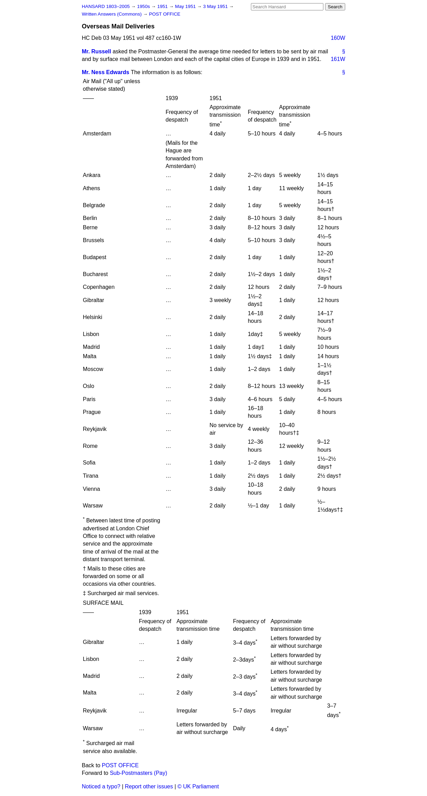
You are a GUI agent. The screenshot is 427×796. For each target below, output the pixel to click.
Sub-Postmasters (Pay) (138, 773)
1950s (144, 6)
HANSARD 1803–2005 (106, 6)
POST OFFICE (164, 14)
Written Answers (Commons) (112, 14)
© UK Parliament (198, 786)
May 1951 (186, 6)
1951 (163, 6)
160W (338, 38)
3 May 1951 (216, 6)
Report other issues (149, 786)
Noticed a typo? (101, 786)
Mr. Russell (96, 51)
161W (338, 59)
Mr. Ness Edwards (105, 72)
